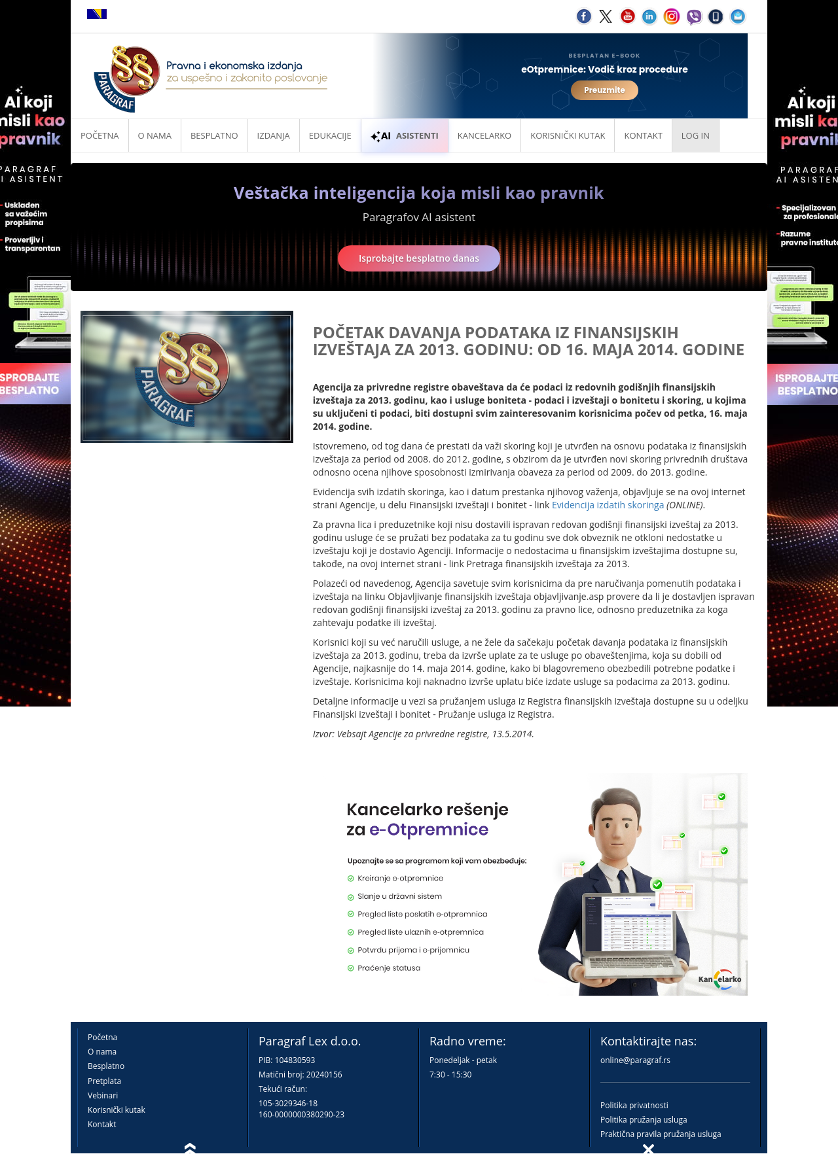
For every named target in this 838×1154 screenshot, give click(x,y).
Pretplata (104, 1081)
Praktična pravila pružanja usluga (660, 1134)
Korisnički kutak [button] (567, 135)
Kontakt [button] (643, 135)
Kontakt (102, 1124)
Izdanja (273, 135)
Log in (696, 135)
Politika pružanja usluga (643, 1119)
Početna (100, 135)
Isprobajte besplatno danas (419, 258)
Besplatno (214, 135)
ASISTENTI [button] (405, 135)
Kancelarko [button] (484, 135)
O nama (155, 135)
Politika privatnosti (634, 1105)
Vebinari (103, 1095)
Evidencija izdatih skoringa (608, 504)
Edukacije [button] (330, 135)
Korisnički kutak (116, 1109)
